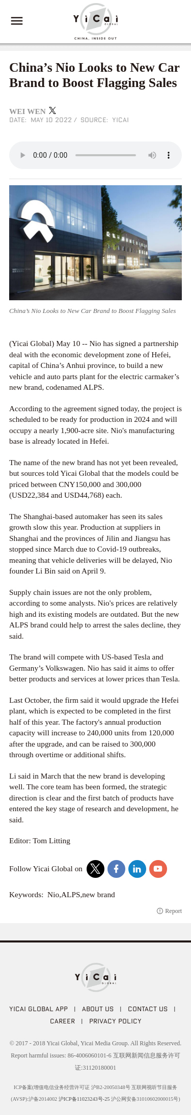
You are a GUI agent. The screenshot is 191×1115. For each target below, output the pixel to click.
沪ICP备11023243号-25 (84, 1099)
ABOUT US (98, 1009)
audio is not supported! (95, 155)
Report (173, 911)
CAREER (62, 1021)
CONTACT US (148, 1009)
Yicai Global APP (38, 1009)
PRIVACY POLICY (115, 1021)
